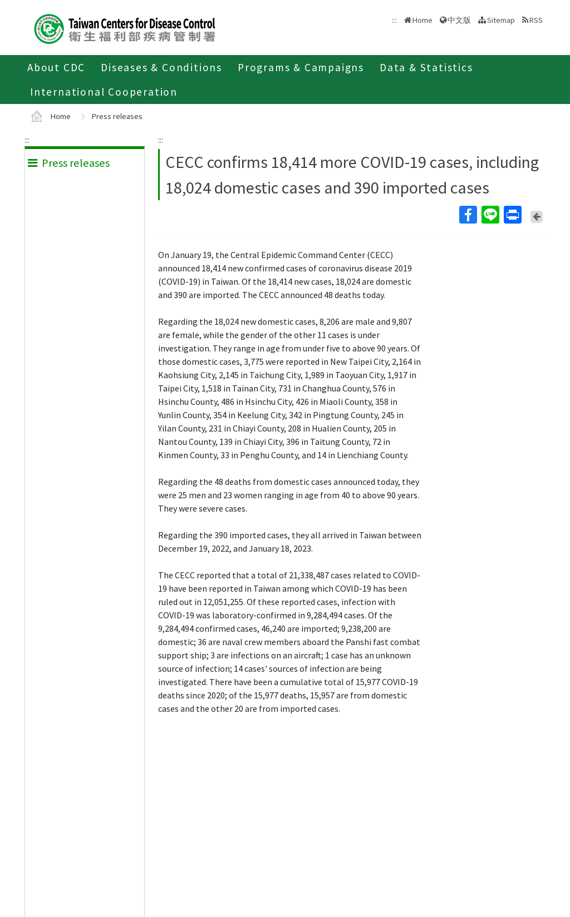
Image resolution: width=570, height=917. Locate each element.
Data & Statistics (426, 67)
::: (27, 139)
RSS (536, 20)
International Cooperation (104, 91)
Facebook (467, 215)
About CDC (56, 67)
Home (422, 20)
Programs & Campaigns (301, 67)
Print (512, 215)
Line (489, 215)
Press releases (117, 116)
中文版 (459, 20)
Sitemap (501, 20)
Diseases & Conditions (161, 67)
